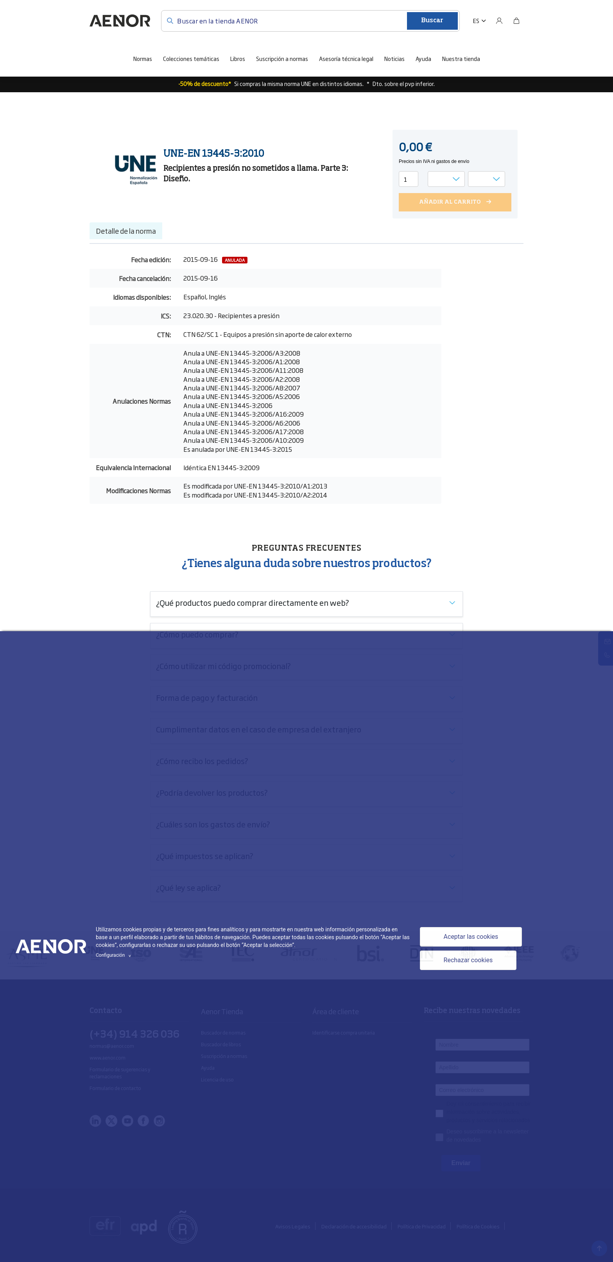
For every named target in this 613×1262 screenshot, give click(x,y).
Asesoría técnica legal (346, 58)
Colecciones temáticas (191, 58)
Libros (237, 58)
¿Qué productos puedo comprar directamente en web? (252, 601)
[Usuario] (499, 20)
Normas (142, 58)
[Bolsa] (516, 20)
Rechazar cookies (468, 960)
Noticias (394, 58)
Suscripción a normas (282, 58)
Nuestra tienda (461, 58)
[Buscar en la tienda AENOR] (310, 20)
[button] (479, 20)
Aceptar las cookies (471, 936)
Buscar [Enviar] (432, 20)
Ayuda (423, 58)
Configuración (114, 955)
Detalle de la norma (126, 230)
